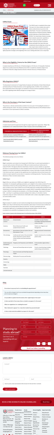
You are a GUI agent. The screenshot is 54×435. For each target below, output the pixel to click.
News (34, 433)
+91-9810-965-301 (7, 426)
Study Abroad (45, 412)
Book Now (46, 402)
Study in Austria (27, 416)
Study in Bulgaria (28, 429)
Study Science (18, 427)
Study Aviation (18, 416)
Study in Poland (27, 431)
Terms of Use (36, 428)
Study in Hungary (28, 420)
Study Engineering (19, 425)
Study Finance (18, 433)
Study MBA (18, 419)
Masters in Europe (46, 416)
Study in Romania (28, 427)
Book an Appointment (36, 421)
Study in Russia (27, 425)
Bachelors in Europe (45, 419)
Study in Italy (27, 418)
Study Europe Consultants (45, 423)
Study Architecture (19, 412)
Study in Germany (28, 414)
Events (34, 419)
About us (35, 412)
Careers (35, 414)
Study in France (27, 423)
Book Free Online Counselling (36, 348)
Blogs (34, 431)
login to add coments (10, 389)
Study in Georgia (28, 433)
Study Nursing (18, 431)
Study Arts (17, 414)
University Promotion (44, 431)
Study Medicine (18, 429)
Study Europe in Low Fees (45, 427)
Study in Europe (45, 414)
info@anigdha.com (7, 431)
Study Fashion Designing (18, 421)
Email (24, 325)
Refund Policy (36, 416)
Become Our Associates (36, 425)
